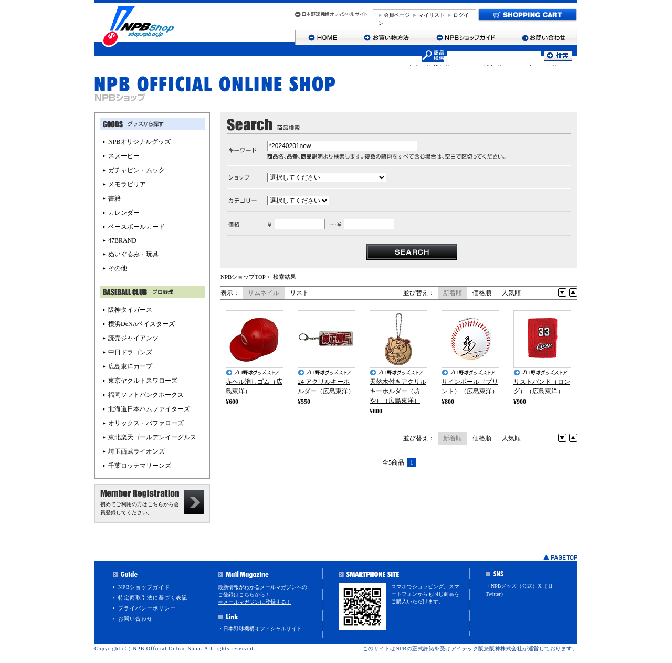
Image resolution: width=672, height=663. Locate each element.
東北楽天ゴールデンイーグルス (152, 437)
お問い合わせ (135, 619)
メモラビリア (127, 184)
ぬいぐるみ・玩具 (133, 254)
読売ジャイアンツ (133, 338)
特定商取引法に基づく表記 (152, 598)
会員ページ (397, 15)
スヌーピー (124, 156)
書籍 (114, 198)
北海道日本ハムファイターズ (149, 409)
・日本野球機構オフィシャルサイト (260, 629)
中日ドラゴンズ (130, 352)
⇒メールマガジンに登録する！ (254, 602)
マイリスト (431, 15)
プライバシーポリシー (147, 608)
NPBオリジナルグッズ (139, 141)
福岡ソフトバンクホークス (146, 394)
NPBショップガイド (144, 587)
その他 (117, 268)
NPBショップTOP (243, 276)
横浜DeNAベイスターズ (141, 324)
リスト (299, 293)
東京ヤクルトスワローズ (142, 380)
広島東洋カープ (130, 366)
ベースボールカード (136, 226)
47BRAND (122, 240)
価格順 (481, 293)
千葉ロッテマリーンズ (139, 465)
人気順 (511, 293)
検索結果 (284, 276)
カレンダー (124, 212)
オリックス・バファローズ (146, 423)
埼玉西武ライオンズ (136, 451)
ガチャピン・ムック (136, 170)
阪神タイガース (130, 309)
